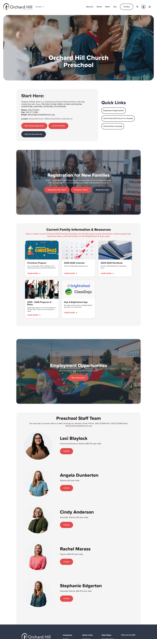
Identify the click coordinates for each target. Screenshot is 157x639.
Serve (104, 613)
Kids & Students (108, 602)
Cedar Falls (67, 606)
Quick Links (87, 599)
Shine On (85, 628)
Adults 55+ (106, 606)
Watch (107, 6)
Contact (66, 415)
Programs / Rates (81, 181)
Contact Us (86, 602)
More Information (78, 350)
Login (131, 606)
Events (99, 6)
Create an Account (131, 611)
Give (115, 6)
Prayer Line (86, 613)
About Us (89, 6)
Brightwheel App (102, 181)
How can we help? (128, 599)
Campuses (67, 599)
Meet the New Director (33, 134)
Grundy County (68, 610)
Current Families (58, 126)
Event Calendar (88, 606)
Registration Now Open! (56, 181)
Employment (87, 624)
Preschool (86, 617)
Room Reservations (89, 620)
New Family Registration (34, 126)
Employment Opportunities (113, 110)
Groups (104, 610)
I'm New (127, 6)
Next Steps (106, 599)
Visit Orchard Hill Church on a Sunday (118, 118)
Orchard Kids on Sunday (112, 126)
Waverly (66, 613)
